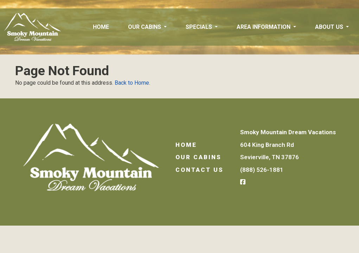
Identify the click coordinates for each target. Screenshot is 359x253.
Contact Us (199, 169)
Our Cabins (198, 157)
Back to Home (132, 82)
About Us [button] (330, 27)
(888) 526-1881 (261, 169)
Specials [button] (199, 27)
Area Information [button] (264, 27)
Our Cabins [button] (145, 27)
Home (101, 27)
